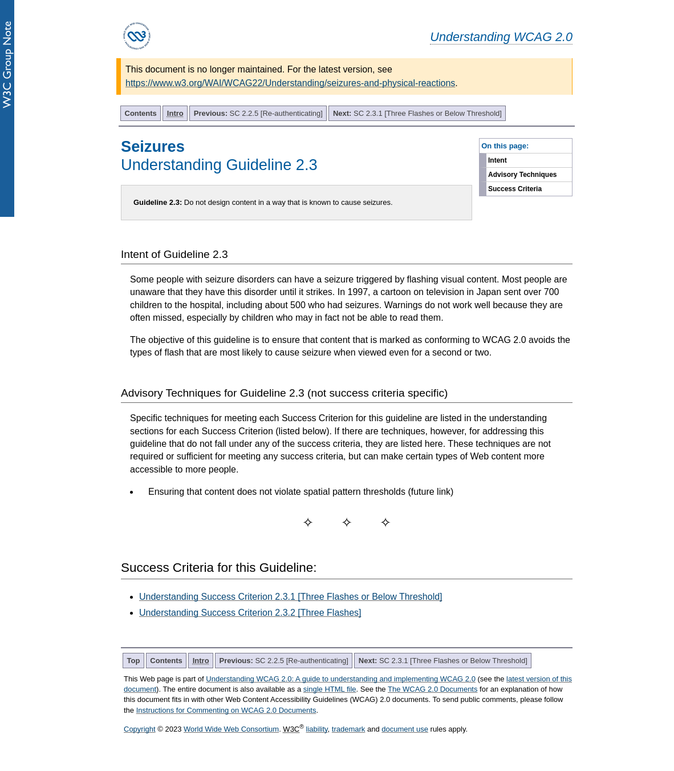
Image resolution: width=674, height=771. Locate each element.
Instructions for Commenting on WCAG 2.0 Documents (226, 710)
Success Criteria (515, 189)
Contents (141, 113)
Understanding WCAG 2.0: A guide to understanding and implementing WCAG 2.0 (341, 679)
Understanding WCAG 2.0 (501, 37)
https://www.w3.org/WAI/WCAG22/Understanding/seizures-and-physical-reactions (290, 83)
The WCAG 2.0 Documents (433, 689)
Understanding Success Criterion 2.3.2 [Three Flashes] (250, 612)
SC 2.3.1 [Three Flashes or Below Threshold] (417, 113)
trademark (349, 729)
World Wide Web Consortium (231, 729)
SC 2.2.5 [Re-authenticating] (258, 113)
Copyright (140, 729)
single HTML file (329, 689)
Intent (497, 160)
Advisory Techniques (522, 175)
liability (317, 729)
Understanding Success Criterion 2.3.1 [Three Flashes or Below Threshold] (290, 597)
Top (133, 660)
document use (404, 729)
